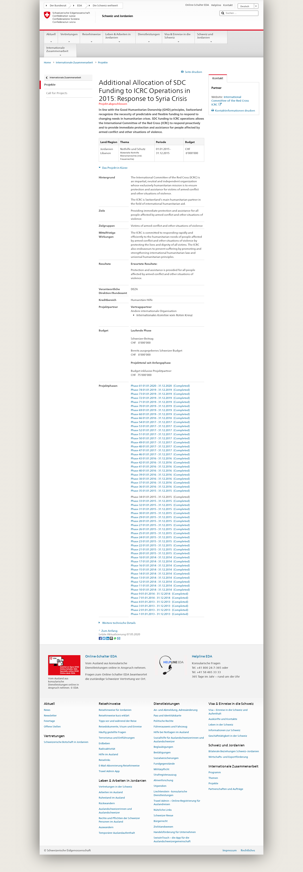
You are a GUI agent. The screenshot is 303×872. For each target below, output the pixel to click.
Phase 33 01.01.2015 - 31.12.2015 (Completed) (160, 501)
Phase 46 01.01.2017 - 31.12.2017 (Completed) (160, 454)
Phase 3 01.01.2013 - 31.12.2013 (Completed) (159, 606)
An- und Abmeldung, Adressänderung (175, 709)
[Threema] (111, 638)
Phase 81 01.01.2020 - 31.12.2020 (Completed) (160, 385)
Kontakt (216, 78)
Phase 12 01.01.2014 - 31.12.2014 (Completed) (160, 581)
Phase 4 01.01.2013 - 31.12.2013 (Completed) (159, 601)
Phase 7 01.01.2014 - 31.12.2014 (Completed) (159, 597)
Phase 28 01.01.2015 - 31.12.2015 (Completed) (160, 521)
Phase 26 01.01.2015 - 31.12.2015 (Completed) (160, 529)
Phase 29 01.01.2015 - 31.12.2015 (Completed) (160, 517)
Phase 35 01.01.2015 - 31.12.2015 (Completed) (160, 490)
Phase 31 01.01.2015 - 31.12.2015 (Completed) (160, 509)
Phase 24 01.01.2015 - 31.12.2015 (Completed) (160, 537)
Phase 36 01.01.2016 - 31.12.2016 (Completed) (160, 486)
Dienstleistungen (149, 38)
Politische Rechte (163, 721)
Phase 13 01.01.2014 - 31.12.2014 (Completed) (160, 577)
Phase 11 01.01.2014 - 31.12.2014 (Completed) (160, 585)
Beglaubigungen (163, 747)
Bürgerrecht (161, 821)
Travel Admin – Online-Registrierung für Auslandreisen (177, 802)
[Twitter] (104, 638)
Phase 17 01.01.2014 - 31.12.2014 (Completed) (160, 561)
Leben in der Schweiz (221, 724)
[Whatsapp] (115, 638)
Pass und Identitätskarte (167, 715)
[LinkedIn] (108, 638)
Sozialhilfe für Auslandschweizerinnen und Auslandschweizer (179, 739)
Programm (215, 772)
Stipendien (160, 785)
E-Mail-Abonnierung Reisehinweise (119, 765)
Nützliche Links (163, 809)
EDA (79, 5)
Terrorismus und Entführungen (117, 737)
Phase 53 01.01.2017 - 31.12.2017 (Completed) (160, 426)
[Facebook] (100, 638)
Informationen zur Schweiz (224, 730)
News (47, 709)
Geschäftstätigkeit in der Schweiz (228, 735)
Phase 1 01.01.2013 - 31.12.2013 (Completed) (159, 614)
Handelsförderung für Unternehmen (175, 832)
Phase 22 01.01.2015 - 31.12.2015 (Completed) (160, 545)
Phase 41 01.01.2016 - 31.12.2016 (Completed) (160, 466)
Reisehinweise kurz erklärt (114, 715)
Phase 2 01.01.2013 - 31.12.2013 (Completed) (159, 610)
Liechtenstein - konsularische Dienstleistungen (170, 793)
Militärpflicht (161, 769)
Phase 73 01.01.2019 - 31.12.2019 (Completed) (160, 394)
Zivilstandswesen (163, 826)
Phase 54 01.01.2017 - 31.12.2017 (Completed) (160, 422)
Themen (213, 778)
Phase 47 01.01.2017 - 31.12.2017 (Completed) (160, 450)
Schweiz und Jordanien (211, 38)
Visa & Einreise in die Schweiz (178, 38)
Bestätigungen (162, 752)
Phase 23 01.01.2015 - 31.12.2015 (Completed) (160, 541)
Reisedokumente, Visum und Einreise (120, 726)
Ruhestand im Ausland (112, 797)
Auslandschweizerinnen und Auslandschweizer (115, 810)
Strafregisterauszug (165, 774)
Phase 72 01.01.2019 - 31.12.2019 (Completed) (160, 398)
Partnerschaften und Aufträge (226, 789)
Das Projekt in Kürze (115, 167)
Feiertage (49, 721)
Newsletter (50, 715)
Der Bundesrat (58, 5)
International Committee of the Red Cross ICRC (230, 100)
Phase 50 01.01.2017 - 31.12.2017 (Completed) (160, 438)
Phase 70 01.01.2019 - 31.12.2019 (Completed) (160, 406)
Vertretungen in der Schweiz (115, 786)
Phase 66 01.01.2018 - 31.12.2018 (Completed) (160, 418)
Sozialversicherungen (166, 758)
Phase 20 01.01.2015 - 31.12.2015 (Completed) (160, 553)
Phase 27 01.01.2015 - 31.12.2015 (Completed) (160, 525)
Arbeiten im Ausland (111, 792)
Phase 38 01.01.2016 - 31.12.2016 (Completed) (160, 478)
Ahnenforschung (163, 780)
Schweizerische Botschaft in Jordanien (66, 742)
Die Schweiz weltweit (105, 5)
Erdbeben (104, 743)
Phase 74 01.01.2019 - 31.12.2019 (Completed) (160, 389)
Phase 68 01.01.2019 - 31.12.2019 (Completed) (160, 414)
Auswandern (106, 827)
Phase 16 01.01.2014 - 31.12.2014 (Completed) (160, 565)
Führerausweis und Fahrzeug (170, 726)
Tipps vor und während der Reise (117, 721)
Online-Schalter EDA (101, 656)
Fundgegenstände (164, 763)
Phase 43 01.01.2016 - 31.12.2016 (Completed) (160, 458)
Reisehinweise (91, 38)
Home (47, 62)
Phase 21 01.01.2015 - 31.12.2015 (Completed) (160, 549)
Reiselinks (104, 760)
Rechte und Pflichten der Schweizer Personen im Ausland (119, 820)
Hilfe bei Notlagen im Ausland (171, 732)
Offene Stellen (52, 726)
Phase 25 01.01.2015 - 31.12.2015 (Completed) (160, 533)
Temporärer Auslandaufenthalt (117, 832)
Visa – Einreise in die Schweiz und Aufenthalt (228, 711)
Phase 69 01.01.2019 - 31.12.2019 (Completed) (160, 410)
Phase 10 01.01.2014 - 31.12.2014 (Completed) (160, 589)
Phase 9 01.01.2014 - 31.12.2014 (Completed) (159, 593)
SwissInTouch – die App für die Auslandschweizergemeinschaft (172, 839)
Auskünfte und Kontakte (223, 719)
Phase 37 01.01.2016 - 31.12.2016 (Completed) (160, 482)
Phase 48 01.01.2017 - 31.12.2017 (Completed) (160, 446)
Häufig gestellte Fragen (112, 732)
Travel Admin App (109, 771)
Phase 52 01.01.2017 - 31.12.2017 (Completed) (160, 430)
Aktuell (51, 38)
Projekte (213, 783)
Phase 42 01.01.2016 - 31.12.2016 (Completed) (160, 462)
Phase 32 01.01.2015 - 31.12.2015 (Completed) (160, 505)
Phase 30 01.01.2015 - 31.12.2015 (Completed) (160, 513)
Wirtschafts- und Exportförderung (228, 756)
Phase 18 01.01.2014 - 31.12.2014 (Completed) (160, 557)
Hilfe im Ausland (108, 754)
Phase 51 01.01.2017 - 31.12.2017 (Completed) (160, 434)
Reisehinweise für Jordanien (115, 709)
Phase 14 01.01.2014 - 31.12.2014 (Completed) (160, 573)
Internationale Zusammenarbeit (60, 51)
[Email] (118, 638)
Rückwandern (107, 803)
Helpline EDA (202, 656)
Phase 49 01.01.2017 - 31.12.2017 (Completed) (160, 442)
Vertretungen (69, 38)
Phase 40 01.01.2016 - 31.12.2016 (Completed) (160, 470)
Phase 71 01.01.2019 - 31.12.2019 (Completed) (160, 402)
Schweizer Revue (163, 815)
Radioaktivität (107, 749)
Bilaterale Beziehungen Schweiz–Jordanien (234, 751)
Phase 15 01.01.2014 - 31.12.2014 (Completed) (160, 569)
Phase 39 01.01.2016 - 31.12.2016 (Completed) (160, 474)
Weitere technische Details (119, 622)
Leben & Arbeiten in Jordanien (119, 38)
